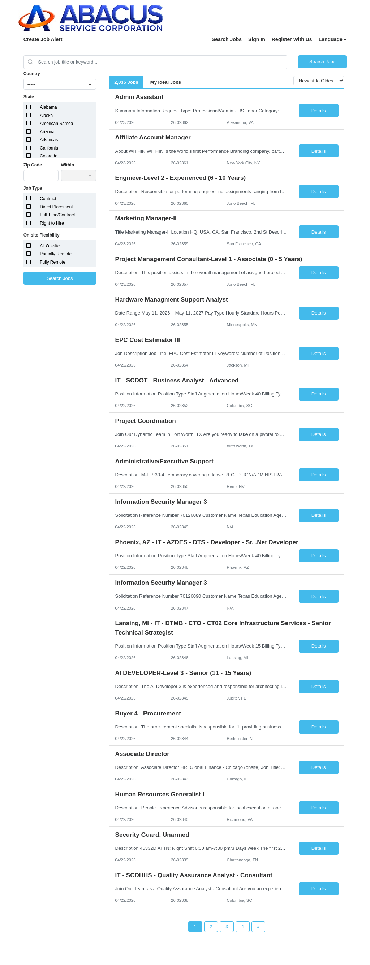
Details (318, 110)
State (28, 96)
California (49, 148)
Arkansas (49, 139)
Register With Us (292, 39)
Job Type (32, 188)
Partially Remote (56, 253)
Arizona (47, 131)
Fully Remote (52, 262)
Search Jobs (227, 39)
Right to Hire (52, 223)
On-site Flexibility (41, 235)
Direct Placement (56, 206)
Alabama (48, 107)
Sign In (256, 39)
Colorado (48, 156)
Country (31, 73)
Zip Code (32, 165)
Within (67, 165)
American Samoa (56, 123)
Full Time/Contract (57, 214)
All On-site (50, 245)
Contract (48, 198)
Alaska (46, 115)
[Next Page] (258, 926)
